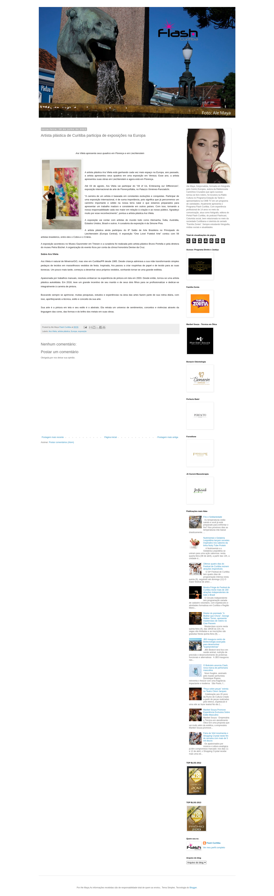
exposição (82, 331)
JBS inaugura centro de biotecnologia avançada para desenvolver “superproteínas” (214, 643)
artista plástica (64, 331)
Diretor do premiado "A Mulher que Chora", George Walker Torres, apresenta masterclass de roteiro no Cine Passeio (216, 618)
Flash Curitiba (214, 843)
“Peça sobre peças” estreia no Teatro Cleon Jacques (215, 690)
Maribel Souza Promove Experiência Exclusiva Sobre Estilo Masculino (216, 712)
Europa (74, 331)
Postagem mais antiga (167, 437)
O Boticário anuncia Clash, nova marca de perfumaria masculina (215, 668)
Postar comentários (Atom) (61, 442)
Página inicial (110, 437)
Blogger (193, 887)
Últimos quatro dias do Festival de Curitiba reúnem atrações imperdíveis (216, 566)
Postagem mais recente (53, 437)
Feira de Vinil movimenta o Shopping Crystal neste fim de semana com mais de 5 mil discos (215, 737)
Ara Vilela (53, 331)
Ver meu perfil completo (214, 847)
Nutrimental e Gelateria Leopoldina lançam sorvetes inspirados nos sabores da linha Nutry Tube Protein (216, 542)
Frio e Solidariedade (212, 517)
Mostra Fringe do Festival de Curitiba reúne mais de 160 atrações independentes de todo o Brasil (216, 591)
